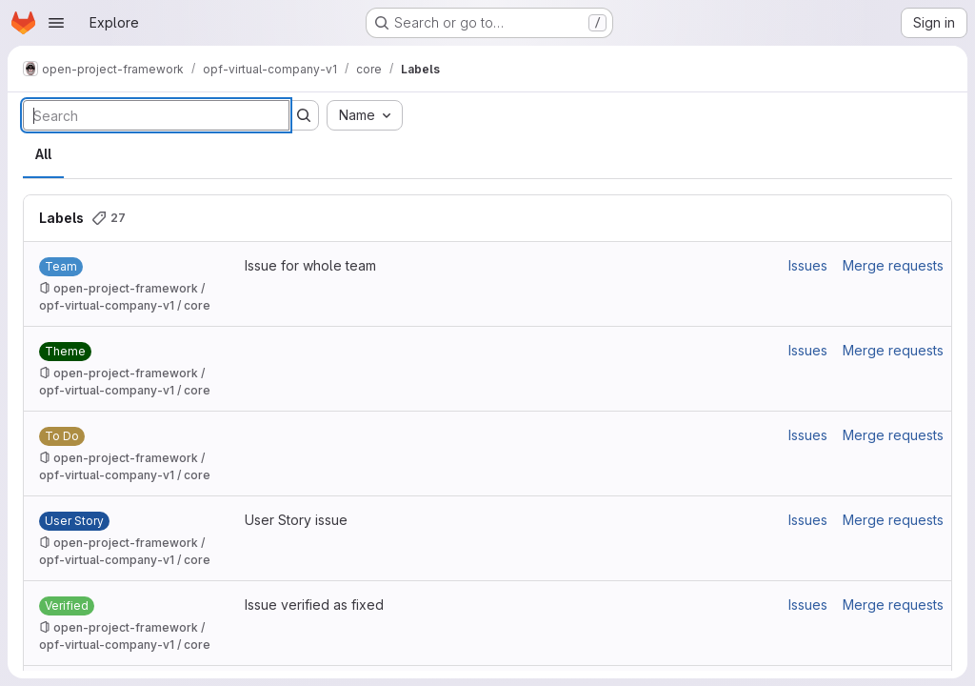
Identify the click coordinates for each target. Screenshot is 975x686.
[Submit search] (304, 115)
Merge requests (893, 265)
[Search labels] (156, 115)
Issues (807, 265)
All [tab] (43, 154)
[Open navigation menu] (56, 23)
